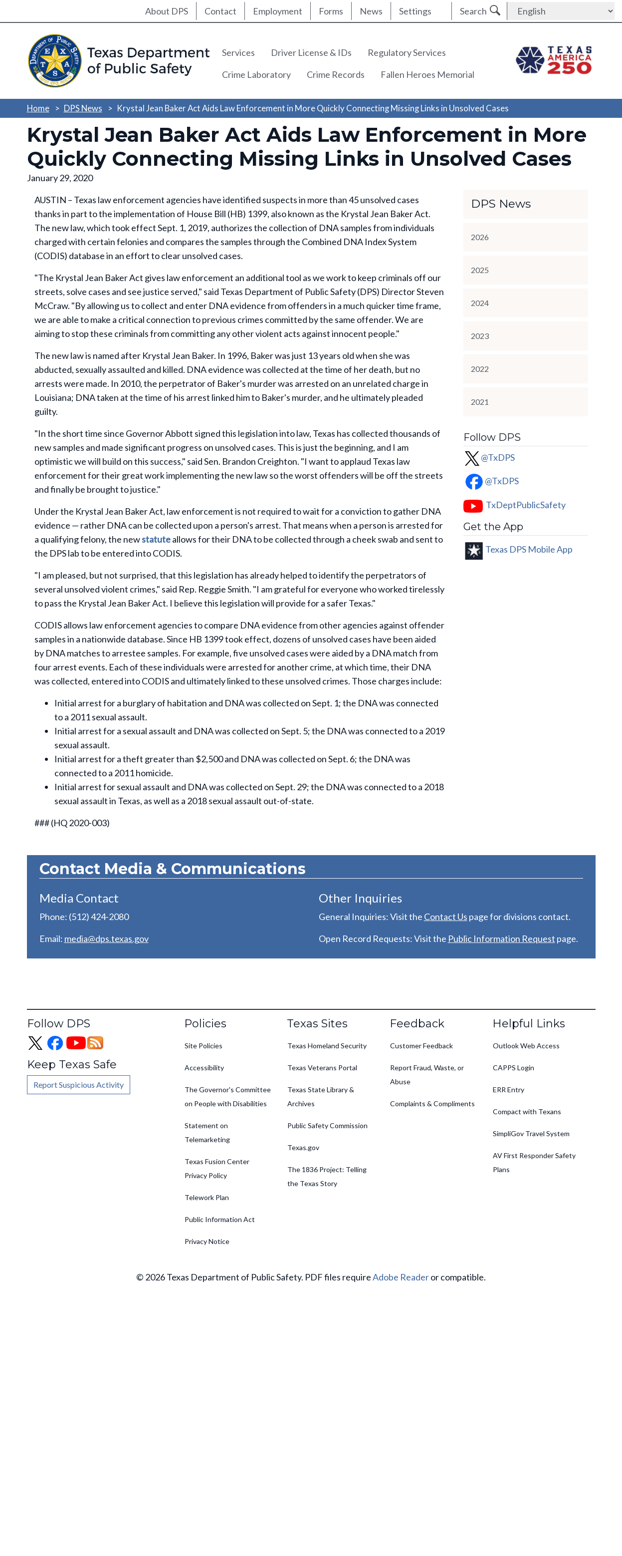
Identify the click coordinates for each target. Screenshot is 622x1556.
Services (238, 52)
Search (473, 10)
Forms (331, 10)
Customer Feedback (421, 1045)
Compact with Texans (527, 1111)
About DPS (166, 10)
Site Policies (203, 1045)
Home (38, 108)
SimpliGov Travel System (531, 1133)
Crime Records (336, 74)
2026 (480, 237)
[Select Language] (561, 11)
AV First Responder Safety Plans (534, 1162)
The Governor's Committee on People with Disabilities (228, 1096)
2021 (480, 401)
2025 (480, 270)
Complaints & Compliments (432, 1103)
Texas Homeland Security (327, 1045)
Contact (220, 10)
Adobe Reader (401, 1276)
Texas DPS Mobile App (529, 548)
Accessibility (204, 1067)
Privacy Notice (207, 1241)
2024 (480, 303)
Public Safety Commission (327, 1125)
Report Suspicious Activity (78, 1084)
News (371, 10)
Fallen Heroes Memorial (427, 74)
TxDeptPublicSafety (526, 504)
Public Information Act (220, 1219)
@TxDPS (489, 457)
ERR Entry (508, 1089)
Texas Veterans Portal (322, 1067)
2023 (480, 335)
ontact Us (448, 916)
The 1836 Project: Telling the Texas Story (327, 1176)
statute (156, 539)
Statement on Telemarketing (207, 1132)
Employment (277, 10)
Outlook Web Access (526, 1045)
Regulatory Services (407, 52)
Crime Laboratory (256, 74)
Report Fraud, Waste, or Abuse (427, 1074)
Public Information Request (501, 938)
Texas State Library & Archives (320, 1096)
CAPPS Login (513, 1067)
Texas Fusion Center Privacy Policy (217, 1168)
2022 (480, 368)
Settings (415, 10)
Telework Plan (207, 1197)
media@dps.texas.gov (106, 938)
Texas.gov (303, 1147)
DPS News (83, 108)
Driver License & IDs (311, 52)
